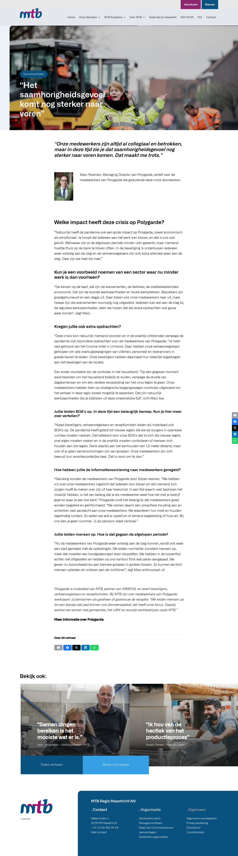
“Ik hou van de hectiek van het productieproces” (167, 731)
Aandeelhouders (149, 818)
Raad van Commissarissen (156, 827)
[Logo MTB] (31, 13)
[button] (98, 17)
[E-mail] (58, 647)
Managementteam (151, 823)
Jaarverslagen (147, 832)
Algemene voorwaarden (201, 818)
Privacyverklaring (197, 823)
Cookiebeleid (195, 832)
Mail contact (99, 832)
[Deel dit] (67, 647)
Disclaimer (193, 827)
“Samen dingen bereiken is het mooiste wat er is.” (59, 731)
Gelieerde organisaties (153, 837)
